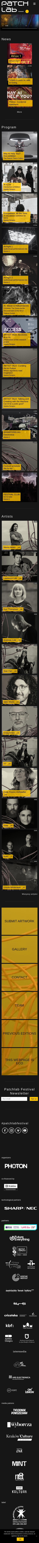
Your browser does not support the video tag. (19, 22)
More (19, 112)
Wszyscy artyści (29, 894)
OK (20, 1539)
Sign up (34, 1099)
